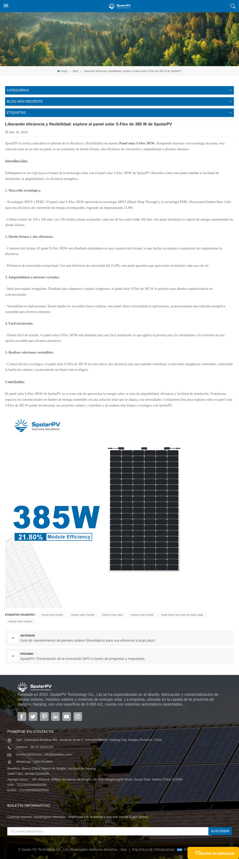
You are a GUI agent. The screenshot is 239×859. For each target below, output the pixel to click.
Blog (75, 70)
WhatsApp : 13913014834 (34, 759)
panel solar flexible (52, 614)
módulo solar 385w (111, 614)
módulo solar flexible (82, 614)
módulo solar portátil (140, 614)
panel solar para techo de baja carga (180, 614)
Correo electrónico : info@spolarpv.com (43, 751)
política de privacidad (153, 847)
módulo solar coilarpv (20, 621)
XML (124, 847)
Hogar (63, 70)
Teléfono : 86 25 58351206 (34, 744)
